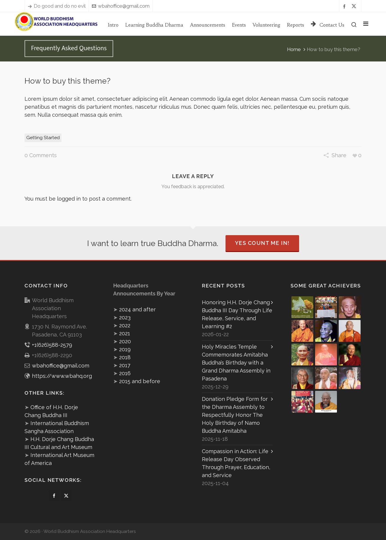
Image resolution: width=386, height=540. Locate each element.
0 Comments (41, 155)
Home (294, 49)
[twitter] (354, 6)
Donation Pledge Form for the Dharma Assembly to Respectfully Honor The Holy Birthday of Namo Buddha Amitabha (235, 415)
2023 (125, 317)
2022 (124, 325)
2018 (125, 357)
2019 (125, 349)
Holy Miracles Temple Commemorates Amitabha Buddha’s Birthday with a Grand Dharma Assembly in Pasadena (236, 363)
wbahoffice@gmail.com (121, 6)
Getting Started (43, 137)
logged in (69, 199)
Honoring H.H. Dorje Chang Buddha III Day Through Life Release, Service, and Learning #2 (237, 314)
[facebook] (345, 6)
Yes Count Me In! (262, 243)
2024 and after (137, 309)
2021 (124, 333)
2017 (124, 365)
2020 (125, 341)
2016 (125, 373)
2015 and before (139, 381)
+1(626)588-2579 (52, 345)
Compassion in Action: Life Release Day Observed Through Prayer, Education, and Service (236, 463)
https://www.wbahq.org (62, 376)
